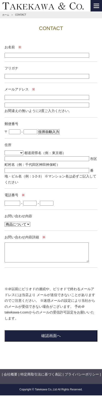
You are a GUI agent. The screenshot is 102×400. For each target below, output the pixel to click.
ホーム (5, 15)
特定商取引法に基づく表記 (41, 374)
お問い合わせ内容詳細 (22, 237)
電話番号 (11, 195)
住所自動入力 (49, 132)
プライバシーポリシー (82, 374)
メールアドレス (17, 89)
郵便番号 (11, 124)
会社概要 (10, 374)
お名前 (10, 47)
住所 (8, 145)
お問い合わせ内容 (18, 216)
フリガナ (11, 68)
